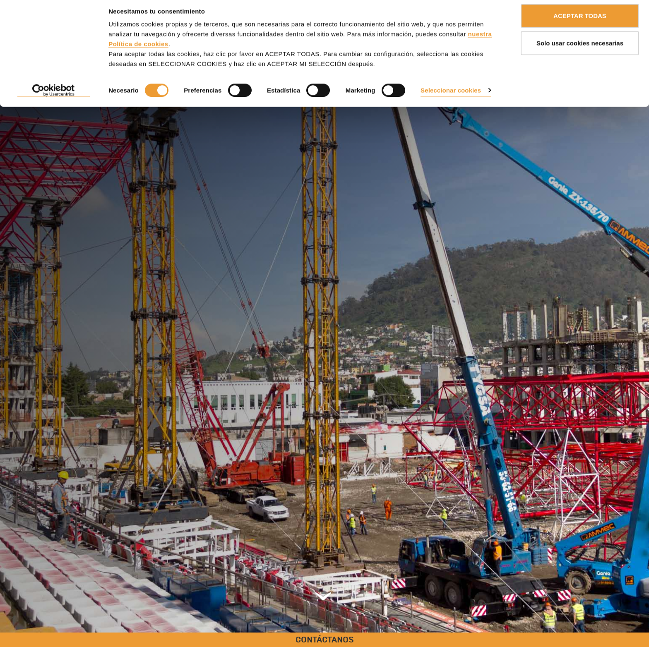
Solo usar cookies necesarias (579, 49)
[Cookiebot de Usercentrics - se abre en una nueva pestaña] (53, 97)
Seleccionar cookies (451, 96)
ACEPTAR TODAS (579, 21)
